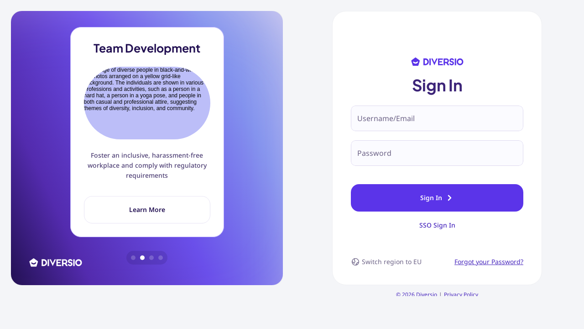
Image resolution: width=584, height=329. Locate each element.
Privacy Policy (461, 311)
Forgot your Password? (488, 278)
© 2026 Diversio (416, 311)
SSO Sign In (437, 241)
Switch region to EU (386, 278)
